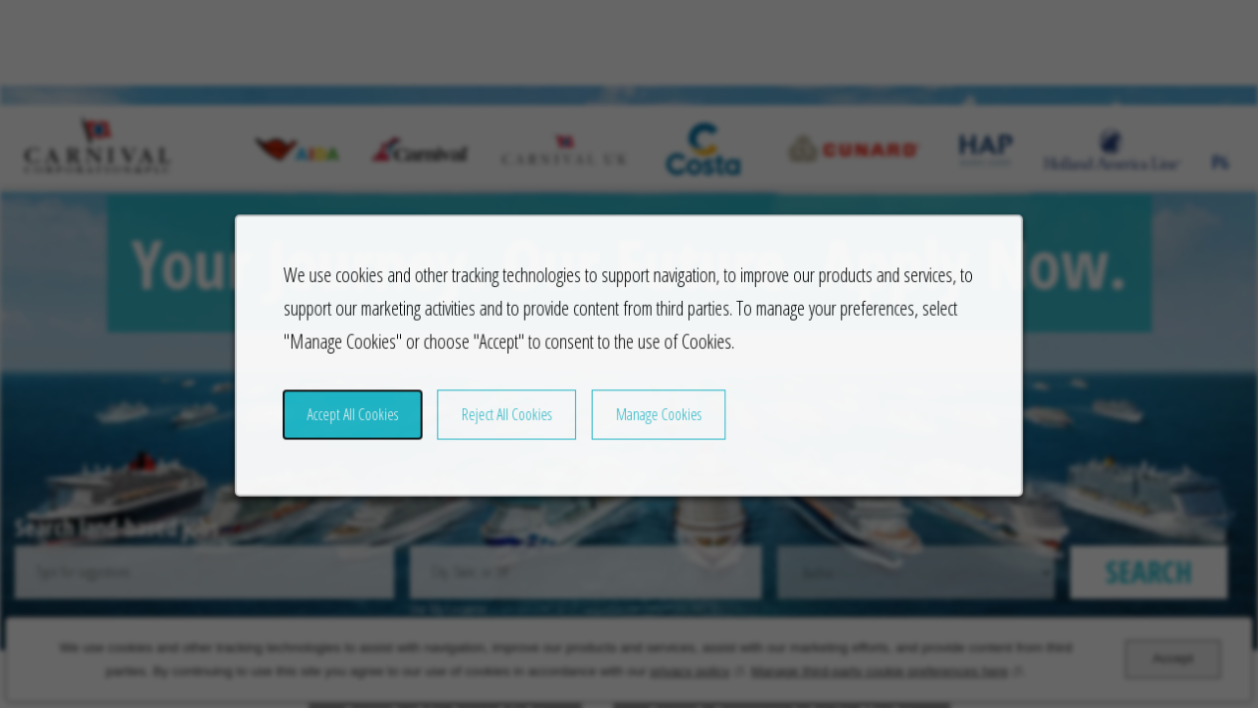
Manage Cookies (657, 428)
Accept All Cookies (369, 428)
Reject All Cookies (514, 428)
